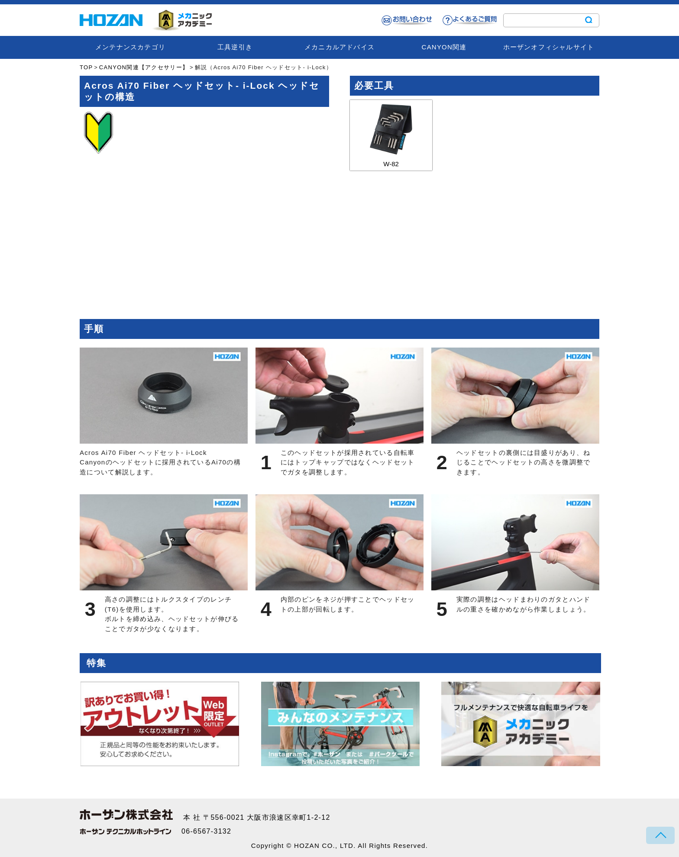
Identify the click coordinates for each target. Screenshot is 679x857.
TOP (86, 67)
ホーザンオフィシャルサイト (549, 47)
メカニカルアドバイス (339, 47)
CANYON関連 (444, 47)
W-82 (391, 134)
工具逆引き (234, 47)
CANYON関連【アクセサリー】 (143, 67)
